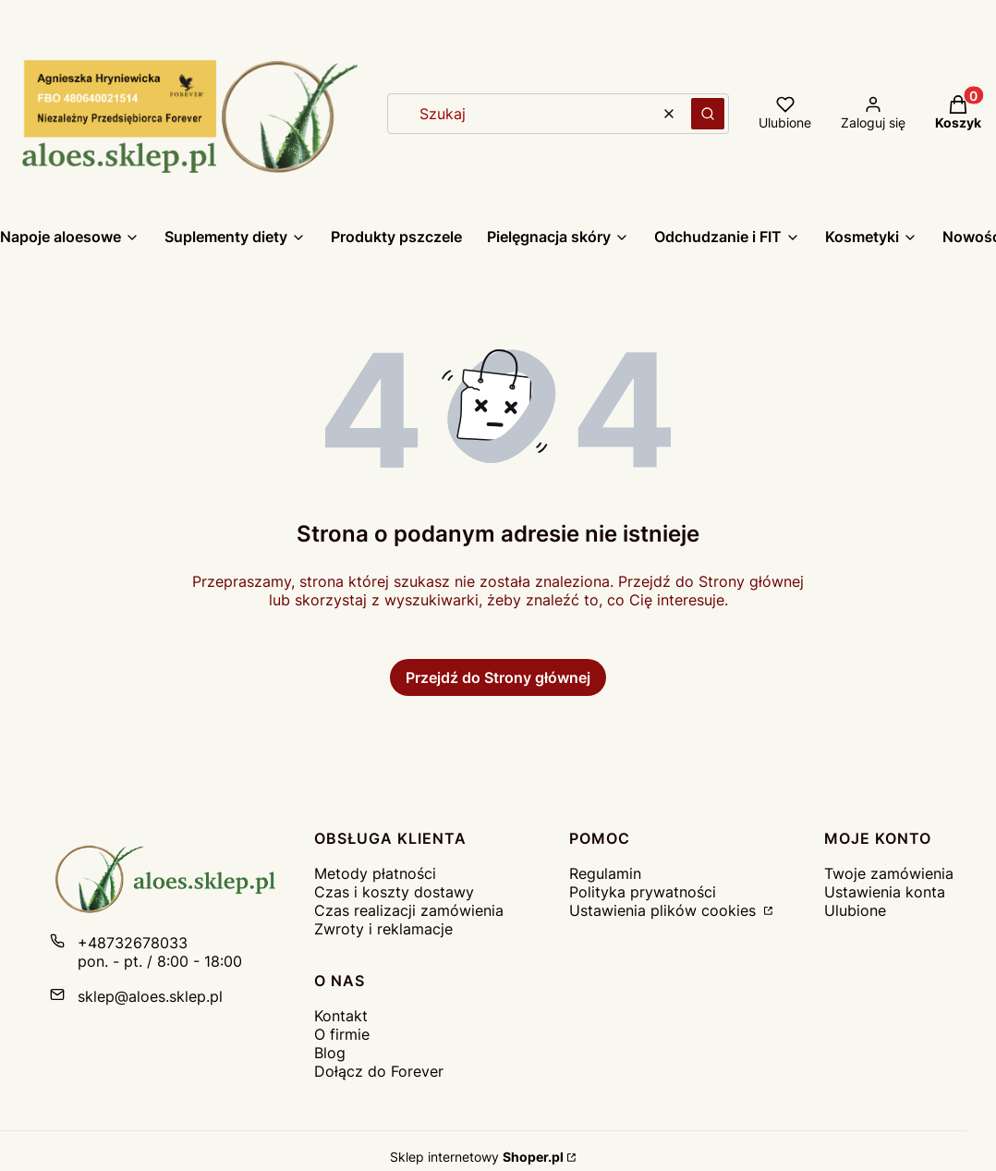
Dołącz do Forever (378, 1071)
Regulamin (605, 873)
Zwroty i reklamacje (383, 929)
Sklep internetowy (477, 1157)
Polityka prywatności (642, 892)
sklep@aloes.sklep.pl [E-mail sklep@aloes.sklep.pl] (150, 996)
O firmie (342, 1034)
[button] (707, 113)
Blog (330, 1052)
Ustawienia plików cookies (664, 910)
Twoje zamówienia (888, 873)
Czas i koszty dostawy (394, 892)
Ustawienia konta (884, 892)
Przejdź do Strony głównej (498, 677)
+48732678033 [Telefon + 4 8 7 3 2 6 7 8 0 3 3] (133, 942)
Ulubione (855, 910)
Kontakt (341, 1015)
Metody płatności (375, 873)
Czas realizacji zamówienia (409, 910)
